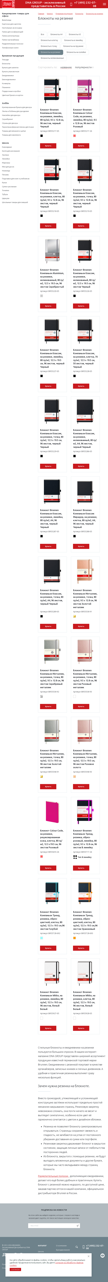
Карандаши (7, 147)
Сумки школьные (9, 186)
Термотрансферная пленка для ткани (18, 127)
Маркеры (6, 163)
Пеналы (5, 175)
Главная (41, 14)
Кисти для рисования (11, 151)
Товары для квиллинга (11, 135)
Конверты (6, 83)
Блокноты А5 (75, 34)
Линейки (6, 159)
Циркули (5, 198)
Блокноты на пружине (73, 46)
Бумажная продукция (13, 56)
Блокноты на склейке (76, 52)
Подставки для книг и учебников (15, 179)
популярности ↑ (84, 67)
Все (42, 34)
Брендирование (63, 1250)
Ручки (4, 183)
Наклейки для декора (11, 115)
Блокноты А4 (56, 34)
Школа (5, 143)
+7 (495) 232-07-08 (85, 4)
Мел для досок (8, 167)
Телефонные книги (10, 48)
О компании (61, 1246)
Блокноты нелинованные (52, 58)
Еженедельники (9, 79)
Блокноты (6, 64)
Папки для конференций (12, 32)
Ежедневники (8, 75)
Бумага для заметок (10, 67)
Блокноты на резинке (94, 14)
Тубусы (5, 194)
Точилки (5, 190)
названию (66, 67)
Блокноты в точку (49, 46)
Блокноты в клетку (49, 40)
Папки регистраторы (10, 36)
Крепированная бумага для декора (17, 107)
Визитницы (6, 20)
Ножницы (6, 171)
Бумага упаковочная (10, 71)
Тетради (5, 60)
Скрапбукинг (7, 119)
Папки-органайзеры (10, 40)
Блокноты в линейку (73, 40)
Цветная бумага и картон (12, 95)
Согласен (15, 1269)
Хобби (5, 103)
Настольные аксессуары (12, 28)
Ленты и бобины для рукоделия (15, 111)
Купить (48, 146)
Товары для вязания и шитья (14, 131)
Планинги (6, 87)
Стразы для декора (10, 123)
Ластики (5, 155)
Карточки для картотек (11, 24)
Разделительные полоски (12, 44)
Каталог (50, 14)
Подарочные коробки (11, 91)
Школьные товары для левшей (15, 202)
